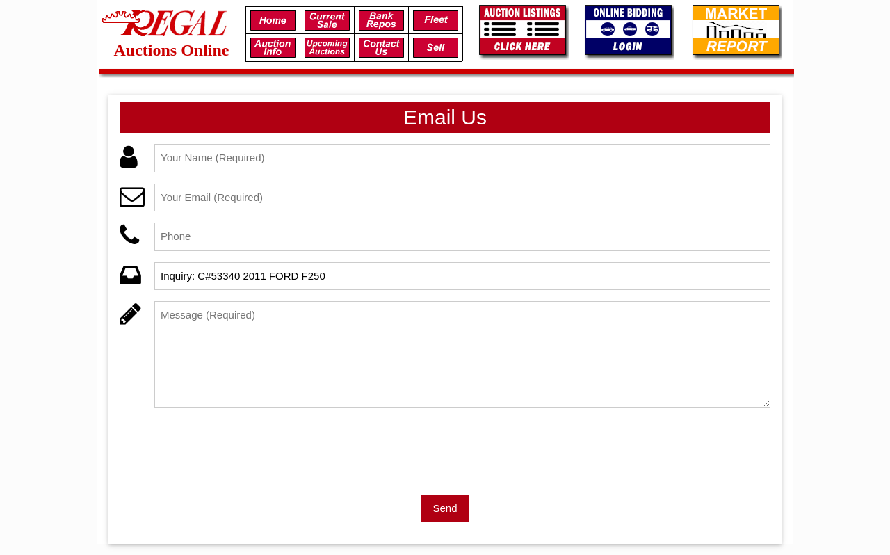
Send (444, 508)
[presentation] (260, 446)
